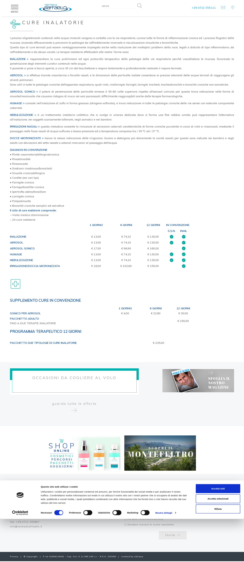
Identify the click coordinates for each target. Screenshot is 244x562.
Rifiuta (218, 552)
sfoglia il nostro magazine (223, 380)
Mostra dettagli (163, 556)
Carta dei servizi (80, 499)
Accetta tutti (218, 531)
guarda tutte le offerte (74, 410)
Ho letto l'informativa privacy (145, 519)
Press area (75, 508)
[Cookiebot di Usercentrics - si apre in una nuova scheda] (20, 556)
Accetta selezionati (217, 541)
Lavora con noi (78, 490)
